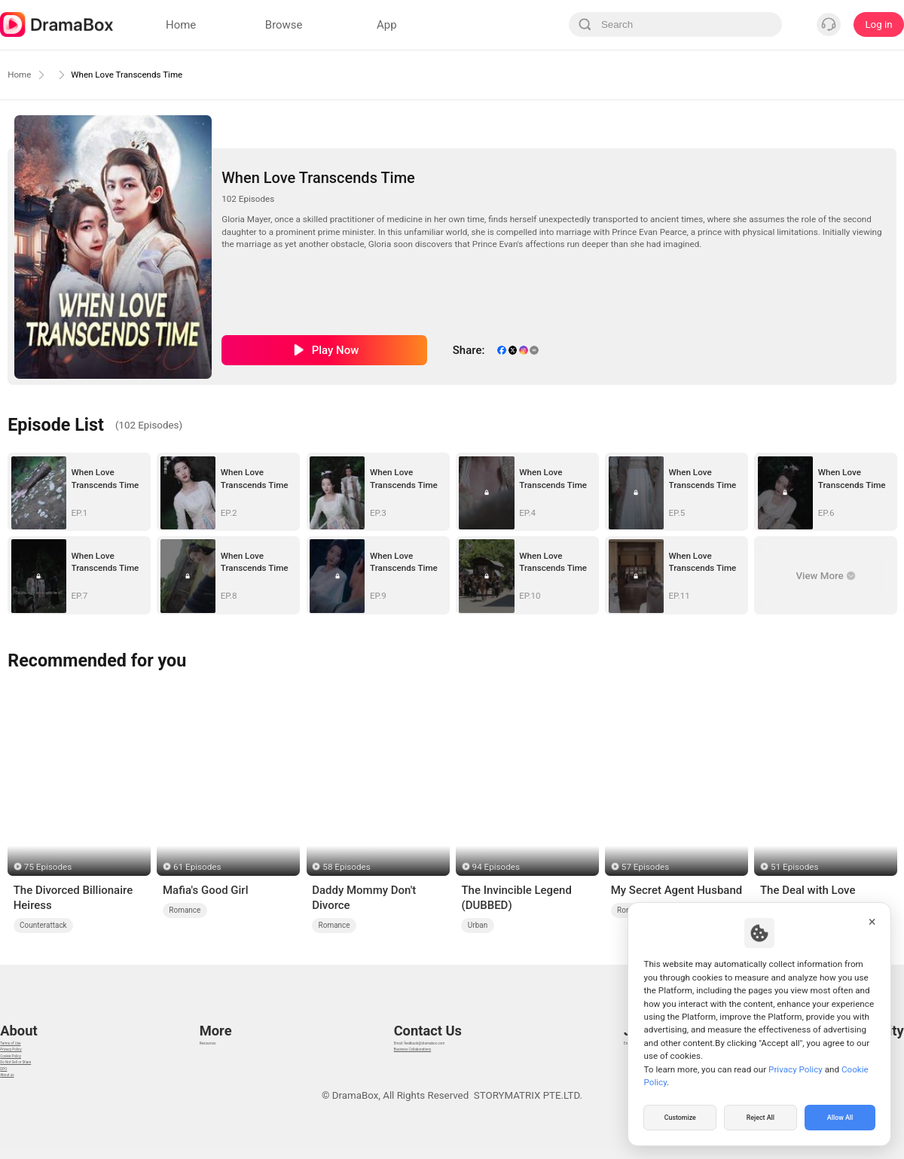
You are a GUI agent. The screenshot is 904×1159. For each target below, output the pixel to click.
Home (23, 74)
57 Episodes (645, 867)
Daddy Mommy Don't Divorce (364, 897)
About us (20, 1109)
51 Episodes (794, 867)
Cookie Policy (30, 1052)
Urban (477, 925)
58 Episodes (346, 867)
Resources (220, 1014)
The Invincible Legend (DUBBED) (516, 897)
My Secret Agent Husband (676, 890)
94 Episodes (496, 867)
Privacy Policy (31, 1033)
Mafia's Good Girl (206, 890)
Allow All (840, 1117)
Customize (680, 1117)
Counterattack (43, 925)
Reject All (760, 1117)
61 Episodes (197, 867)
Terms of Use (30, 1014)
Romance (184, 910)
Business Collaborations (405, 1033)
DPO (10, 1090)
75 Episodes (48, 867)
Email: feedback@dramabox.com (424, 1014)
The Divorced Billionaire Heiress (73, 897)
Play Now (335, 350)
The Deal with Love (807, 890)
